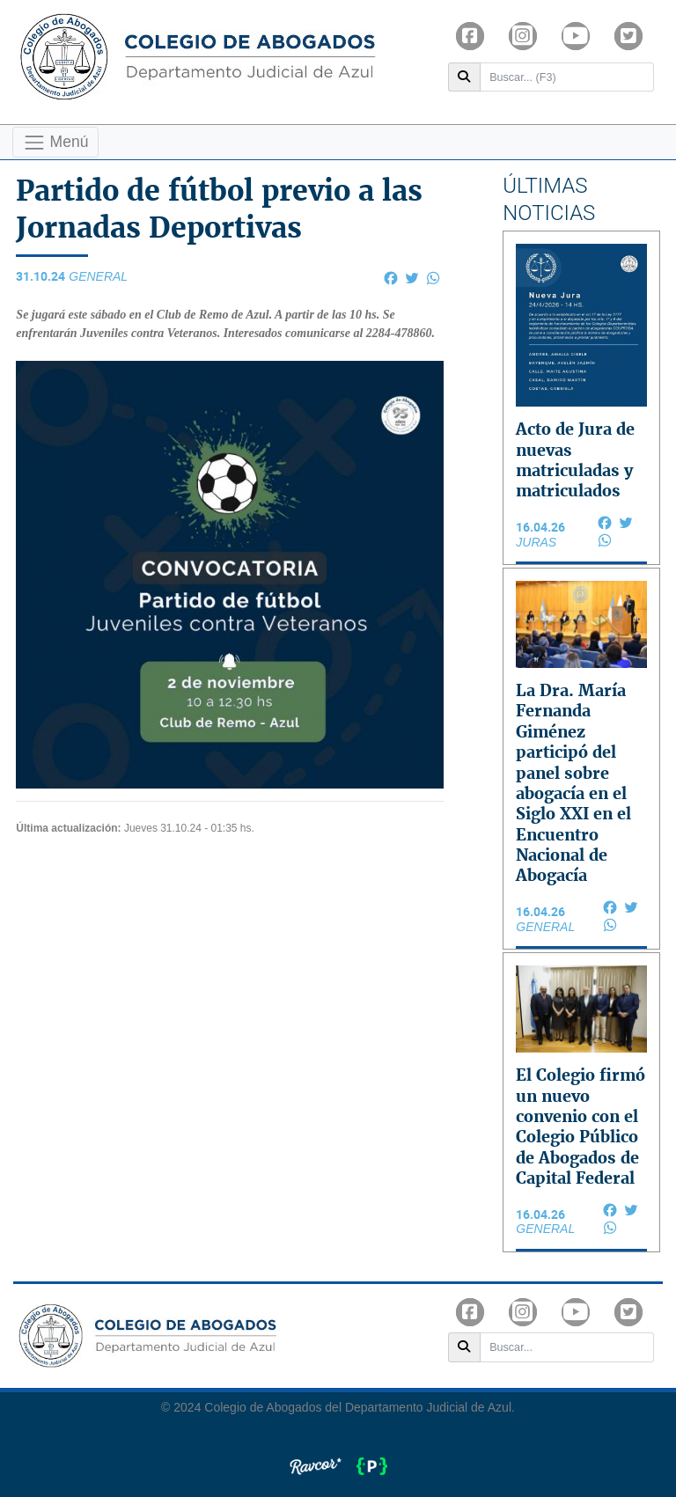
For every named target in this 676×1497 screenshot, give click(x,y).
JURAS (536, 542)
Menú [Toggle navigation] (56, 142)
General (98, 276)
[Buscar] (567, 77)
